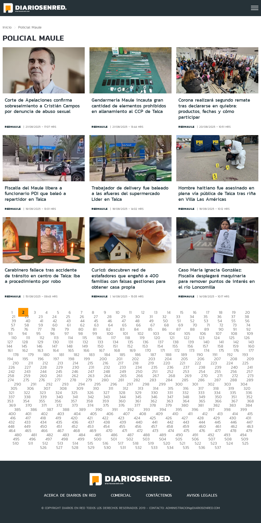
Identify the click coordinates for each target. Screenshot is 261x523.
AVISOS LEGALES (202, 495)
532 (138, 447)
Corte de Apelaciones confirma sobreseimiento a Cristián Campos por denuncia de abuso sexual (42, 106)
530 (107, 447)
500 (97, 439)
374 (90, 405)
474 (171, 430)
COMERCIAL (121, 495)
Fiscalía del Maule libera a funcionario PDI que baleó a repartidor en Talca (35, 193)
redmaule (13, 127)
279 (89, 380)
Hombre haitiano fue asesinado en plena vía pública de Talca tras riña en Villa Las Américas (217, 193)
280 (105, 380)
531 (123, 447)
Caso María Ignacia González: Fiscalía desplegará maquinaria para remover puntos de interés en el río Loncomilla (216, 279)
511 (30, 443)
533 (154, 447)
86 (164, 329)
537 (218, 447)
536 (202, 447)
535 (186, 447)
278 (73, 380)
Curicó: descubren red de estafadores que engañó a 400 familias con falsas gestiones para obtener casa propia (128, 279)
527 (59, 447)
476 (202, 430)
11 (130, 312)
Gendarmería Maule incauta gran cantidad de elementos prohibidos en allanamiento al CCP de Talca (129, 106)
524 (229, 443)
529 (91, 447)
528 (75, 447)
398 (227, 409)
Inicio (7, 27)
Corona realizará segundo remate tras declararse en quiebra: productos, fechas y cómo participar (214, 109)
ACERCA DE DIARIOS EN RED (70, 495)
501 (114, 439)
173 (191, 350)
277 (57, 380)
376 (121, 405)
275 (26, 380)
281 (121, 380)
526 (43, 447)
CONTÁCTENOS (159, 495)
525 (245, 443)
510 (16, 443)
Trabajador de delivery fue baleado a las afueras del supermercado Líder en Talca (130, 193)
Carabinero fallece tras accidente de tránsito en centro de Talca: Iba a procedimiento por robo (42, 276)
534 (170, 447)
